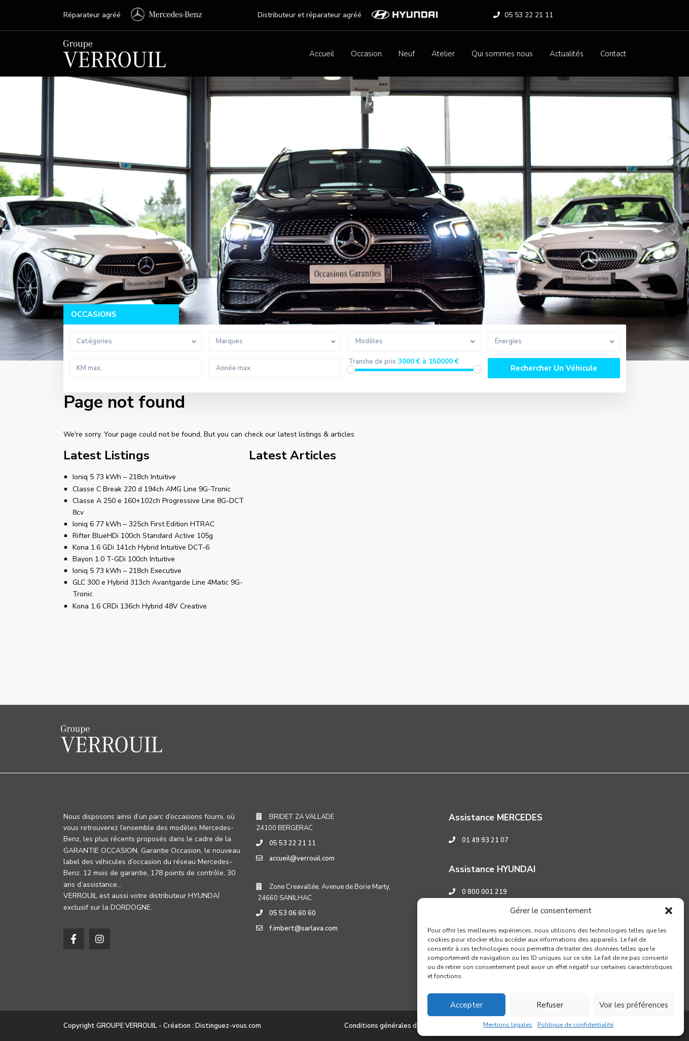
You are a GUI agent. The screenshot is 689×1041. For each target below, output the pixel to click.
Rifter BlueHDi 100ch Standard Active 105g (142, 536)
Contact (613, 54)
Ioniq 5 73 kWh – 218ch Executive (127, 571)
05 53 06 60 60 (292, 913)
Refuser (549, 1005)
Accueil (321, 54)
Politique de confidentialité (575, 1025)
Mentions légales (507, 1025)
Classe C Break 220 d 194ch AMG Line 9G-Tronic (151, 489)
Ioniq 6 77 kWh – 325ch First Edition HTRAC (143, 524)
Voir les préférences (633, 1005)
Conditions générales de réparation (399, 1025)
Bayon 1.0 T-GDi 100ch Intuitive (123, 559)
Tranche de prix (372, 361)
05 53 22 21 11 (528, 15)
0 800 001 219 (484, 891)
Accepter (466, 1005)
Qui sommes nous (502, 54)
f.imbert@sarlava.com (303, 928)
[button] (669, 911)
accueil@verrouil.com (302, 858)
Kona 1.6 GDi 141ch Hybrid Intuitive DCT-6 (140, 547)
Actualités (567, 54)
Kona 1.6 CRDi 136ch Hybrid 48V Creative (139, 606)
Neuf (406, 54)
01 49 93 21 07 (485, 840)
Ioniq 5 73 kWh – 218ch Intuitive (124, 477)
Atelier (443, 54)
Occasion (366, 54)
